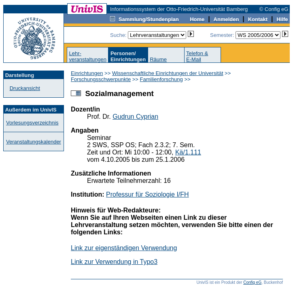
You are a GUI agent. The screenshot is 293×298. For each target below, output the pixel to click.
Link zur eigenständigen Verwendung (124, 247)
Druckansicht (25, 88)
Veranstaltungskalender (33, 142)
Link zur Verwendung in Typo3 (114, 261)
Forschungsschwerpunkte (101, 79)
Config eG (252, 282)
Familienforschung (161, 79)
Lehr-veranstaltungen (87, 56)
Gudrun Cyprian (135, 116)
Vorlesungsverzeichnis (32, 123)
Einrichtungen (87, 73)
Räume (158, 59)
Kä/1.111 (188, 152)
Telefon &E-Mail (197, 56)
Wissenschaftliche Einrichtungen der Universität (167, 73)
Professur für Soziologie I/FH (147, 194)
